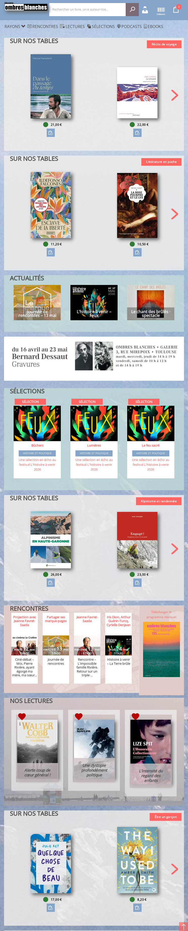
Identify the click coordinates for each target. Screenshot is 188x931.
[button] (174, 95)
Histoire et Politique (37, 453)
